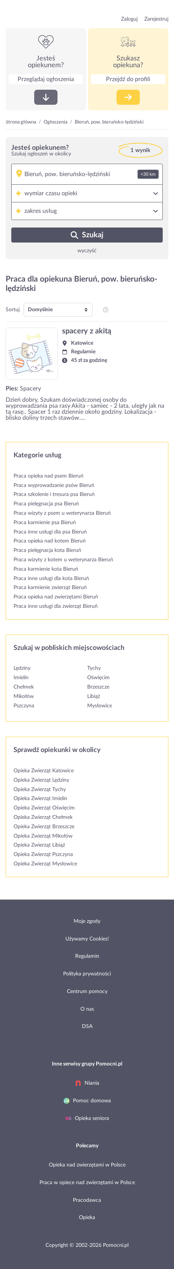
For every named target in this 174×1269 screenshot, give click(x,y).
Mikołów (24, 696)
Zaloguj (129, 19)
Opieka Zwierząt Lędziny (41, 780)
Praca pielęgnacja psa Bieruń (46, 503)
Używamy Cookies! (87, 939)
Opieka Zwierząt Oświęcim (44, 808)
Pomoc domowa (87, 1100)
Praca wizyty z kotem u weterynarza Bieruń (63, 559)
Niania (87, 1083)
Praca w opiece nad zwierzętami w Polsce (87, 1182)
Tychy (94, 668)
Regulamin (87, 956)
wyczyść (87, 250)
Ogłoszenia (55, 122)
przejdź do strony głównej (29, 14)
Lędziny (22, 668)
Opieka (87, 1217)
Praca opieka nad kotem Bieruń (50, 541)
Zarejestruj (156, 19)
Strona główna (21, 122)
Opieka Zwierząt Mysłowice (45, 864)
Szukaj (87, 235)
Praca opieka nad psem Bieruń (48, 476)
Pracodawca (87, 1200)
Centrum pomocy (87, 991)
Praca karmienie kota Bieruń (46, 569)
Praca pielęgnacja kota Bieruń (47, 550)
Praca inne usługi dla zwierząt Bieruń (56, 606)
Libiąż (93, 696)
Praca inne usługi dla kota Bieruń (51, 578)
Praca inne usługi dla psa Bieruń (50, 532)
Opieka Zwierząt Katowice (44, 770)
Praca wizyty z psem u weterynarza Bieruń (62, 513)
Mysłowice (99, 705)
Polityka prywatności (87, 974)
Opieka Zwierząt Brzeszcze (44, 826)
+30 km (148, 174)
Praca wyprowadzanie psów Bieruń (54, 485)
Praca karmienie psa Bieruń (45, 522)
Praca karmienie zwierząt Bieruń (50, 587)
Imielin (21, 677)
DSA (87, 1026)
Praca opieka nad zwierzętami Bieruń (56, 597)
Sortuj (13, 309)
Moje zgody (87, 921)
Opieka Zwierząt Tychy (40, 789)
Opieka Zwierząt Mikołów (43, 836)
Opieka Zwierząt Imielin (40, 798)
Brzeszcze (98, 687)
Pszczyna (24, 705)
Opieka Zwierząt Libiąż (39, 845)
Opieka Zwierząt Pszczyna (43, 854)
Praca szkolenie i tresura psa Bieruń (54, 494)
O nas (87, 1009)
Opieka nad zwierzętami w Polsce (87, 1165)
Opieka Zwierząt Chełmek (43, 817)
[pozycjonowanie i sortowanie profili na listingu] (106, 309)
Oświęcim (98, 677)
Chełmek (24, 687)
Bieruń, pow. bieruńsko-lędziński (109, 122)
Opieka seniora (87, 1118)
